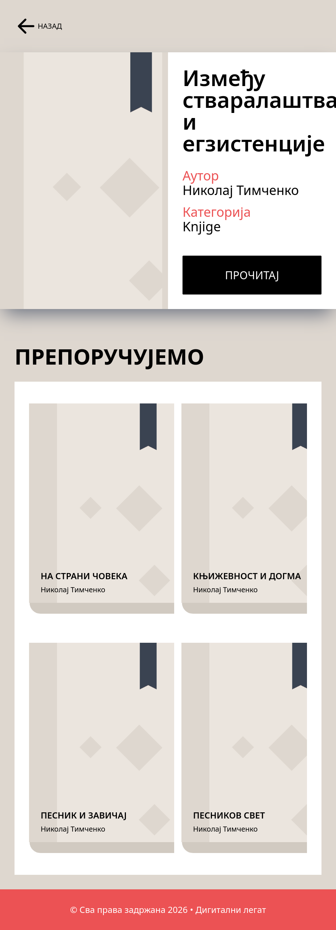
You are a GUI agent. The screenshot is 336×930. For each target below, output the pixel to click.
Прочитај (252, 275)
